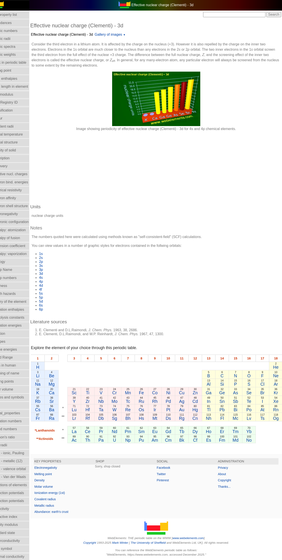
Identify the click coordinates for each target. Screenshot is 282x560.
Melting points (13, 381)
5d (51, 301)
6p (51, 309)
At (263, 409)
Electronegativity (15, 214)
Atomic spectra (14, 46)
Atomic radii (11, 39)
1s (51, 254)
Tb (186, 431)
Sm (148, 431)
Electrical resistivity (17, 190)
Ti (96, 392)
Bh (135, 418)
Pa (109, 440)
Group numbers (14, 278)
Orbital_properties (16, 413)
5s (51, 293)
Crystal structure (15, 142)
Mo (122, 401)
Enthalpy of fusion (16, 238)
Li (48, 375)
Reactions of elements (19, 485)
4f (50, 289)
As (237, 392)
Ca (62, 392)
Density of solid (14, 150)
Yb (250, 431)
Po (250, 409)
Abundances (12, 23)
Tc (135, 401)
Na (48, 384)
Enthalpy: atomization (19, 230)
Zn (199, 392)
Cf (199, 440)
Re (135, 409)
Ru (148, 401)
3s (51, 266)
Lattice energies (14, 349)
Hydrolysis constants (18, 317)
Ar (276, 384)
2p (51, 262)
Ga (212, 392)
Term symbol (12, 549)
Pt (174, 409)
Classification (12, 110)
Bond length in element (20, 86)
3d (51, 273)
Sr (62, 401)
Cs (48, 409)
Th (96, 440)
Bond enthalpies (15, 78)
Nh (212, 418)
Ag (186, 401)
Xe (276, 401)
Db (109, 418)
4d (51, 285)
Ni (174, 392)
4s (51, 277)
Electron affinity (14, 198)
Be (62, 375)
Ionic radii (9, 445)
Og (276, 418)
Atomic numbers (15, 31)
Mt (160, 418)
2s (51, 258)
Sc (84, 392)
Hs (148, 418)
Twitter (166, 474)
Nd (122, 431)
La (84, 431)
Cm (173, 440)
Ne (276, 375)
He (276, 367)
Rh (161, 401)
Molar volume (13, 389)
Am (161, 440)
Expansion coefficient (19, 246)
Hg (199, 409)
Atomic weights (14, 54)
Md (238, 440)
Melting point (53, 474)
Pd (173, 401)
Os (148, 409)
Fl (225, 418)
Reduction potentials (18, 493)
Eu (160, 431)
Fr (48, 418)
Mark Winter (125, 542)
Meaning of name (16, 373)
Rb (48, 401)
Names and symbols (18, 397)
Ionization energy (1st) (60, 493)
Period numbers (14, 429)
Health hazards (14, 294)
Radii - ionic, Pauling (18, 453)
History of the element (19, 301)
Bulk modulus (13, 94)
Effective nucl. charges (20, 174)
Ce (97, 431)
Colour (7, 118)
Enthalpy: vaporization (19, 254)
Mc (238, 418)
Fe (148, 392)
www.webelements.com (193, 538)
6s (51, 305)
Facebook (168, 467)
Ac (84, 440)
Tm (238, 431)
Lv (250, 418)
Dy (199, 431)
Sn (225, 401)
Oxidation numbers (17, 421)
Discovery (10, 166)
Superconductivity (16, 541)
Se (250, 392)
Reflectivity (10, 509)
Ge (225, 392)
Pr (110, 431)
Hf (97, 409)
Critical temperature (17, 134)
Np (135, 440)
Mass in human (14, 365)
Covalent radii (13, 126)
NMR (6, 405)
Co (161, 392)
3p (51, 270)
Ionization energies (17, 325)
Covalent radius (55, 499)
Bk (186, 440)
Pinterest (168, 480)
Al (212, 384)
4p (51, 281)
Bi (237, 409)
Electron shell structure (20, 206)
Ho (212, 431)
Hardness (9, 286)
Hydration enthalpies (18, 309)
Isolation (9, 333)
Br (263, 392)
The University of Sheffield (154, 542)
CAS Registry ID (15, 102)
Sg (122, 418)
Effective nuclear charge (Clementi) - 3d (72, 34)
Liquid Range (12, 357)
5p (51, 297)
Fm (225, 440)
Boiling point (12, 70)
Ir (161, 409)
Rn (276, 409)
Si (225, 384)
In (212, 401)
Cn (199, 418)
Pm (135, 431)
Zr (97, 401)
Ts (263, 418)
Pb (225, 409)
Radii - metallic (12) (17, 461)
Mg (62, 384)
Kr (276, 392)
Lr (84, 418)
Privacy (226, 467)
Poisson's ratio (13, 437)
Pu (148, 440)
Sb (237, 401)
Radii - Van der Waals (19, 477)
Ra (62, 418)
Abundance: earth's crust (62, 511)
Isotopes (9, 341)
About (225, 474)
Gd (173, 431)
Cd (199, 401)
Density (50, 480)
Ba (62, 409)
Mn (135, 392)
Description (11, 158)
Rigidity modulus (15, 525)
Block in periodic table (19, 62)
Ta (109, 409)
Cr (122, 392)
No (250, 440)
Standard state (13, 533)
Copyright (227, 480)
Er (225, 431)
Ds (173, 418)
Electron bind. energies (20, 182)
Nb (109, 401)
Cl (263, 384)
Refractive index (15, 517)
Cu (186, 392)
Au (186, 409)
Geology (9, 262)
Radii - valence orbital (19, 469)
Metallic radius (54, 505)
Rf (97, 418)
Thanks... (227, 486)
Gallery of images (118, 34)
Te (250, 401)
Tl (212, 409)
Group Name (12, 270)
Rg (186, 418)
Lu (84, 409)
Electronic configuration (20, 222)
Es (212, 440)
